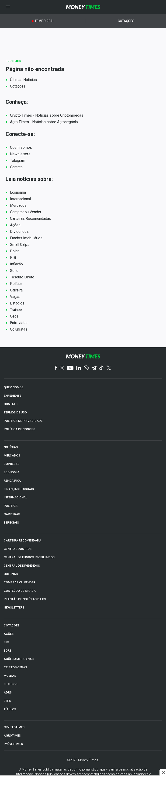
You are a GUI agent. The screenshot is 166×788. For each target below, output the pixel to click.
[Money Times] (83, 7)
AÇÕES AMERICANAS (19, 659)
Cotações (126, 21)
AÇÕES (9, 634)
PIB (13, 257)
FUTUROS (10, 684)
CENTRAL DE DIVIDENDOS (22, 565)
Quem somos (21, 147)
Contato (16, 167)
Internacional (20, 199)
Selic (14, 270)
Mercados (18, 205)
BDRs (7, 650)
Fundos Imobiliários (26, 238)
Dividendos (19, 231)
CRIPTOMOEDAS (15, 667)
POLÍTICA (10, 505)
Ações (15, 225)
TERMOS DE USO (15, 412)
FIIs (6, 642)
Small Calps (19, 244)
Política (16, 283)
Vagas (15, 296)
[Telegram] (94, 368)
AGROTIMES (12, 735)
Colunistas (18, 329)
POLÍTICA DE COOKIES (19, 429)
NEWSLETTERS (14, 607)
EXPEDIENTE (12, 395)
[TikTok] (101, 368)
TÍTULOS (10, 709)
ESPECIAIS (11, 522)
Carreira (16, 290)
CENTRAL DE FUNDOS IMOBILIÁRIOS (29, 557)
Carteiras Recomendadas (30, 218)
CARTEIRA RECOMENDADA (22, 540)
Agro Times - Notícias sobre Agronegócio (44, 122)
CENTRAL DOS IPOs (17, 549)
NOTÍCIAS (11, 447)
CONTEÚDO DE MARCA (20, 590)
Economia (18, 192)
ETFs (7, 701)
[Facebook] (56, 368)
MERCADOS (12, 455)
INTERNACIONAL (15, 497)
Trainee (16, 310)
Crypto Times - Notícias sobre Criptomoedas (46, 115)
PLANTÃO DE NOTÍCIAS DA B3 (25, 599)
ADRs (8, 692)
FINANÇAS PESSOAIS (19, 489)
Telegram (17, 160)
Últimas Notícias (23, 80)
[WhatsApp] (86, 368)
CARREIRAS (12, 514)
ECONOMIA (11, 472)
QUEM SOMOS (13, 387)
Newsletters (20, 154)
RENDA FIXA (12, 480)
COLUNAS (11, 574)
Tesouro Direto (22, 277)
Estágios (17, 303)
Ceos (14, 316)
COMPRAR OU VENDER (19, 582)
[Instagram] (62, 368)
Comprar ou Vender (25, 212)
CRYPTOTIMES (14, 727)
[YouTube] (70, 368)
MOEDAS (10, 675)
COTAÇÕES (11, 625)
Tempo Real (44, 21)
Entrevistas (19, 323)
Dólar (14, 251)
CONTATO (10, 404)
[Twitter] (108, 368)
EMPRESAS (11, 464)
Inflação (16, 264)
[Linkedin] (78, 368)
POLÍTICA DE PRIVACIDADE (23, 421)
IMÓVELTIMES (13, 744)
